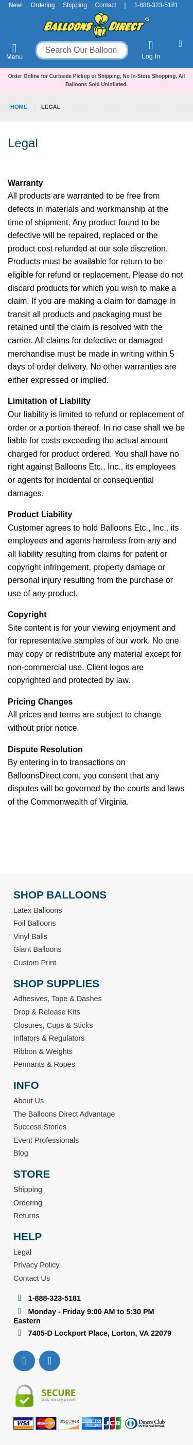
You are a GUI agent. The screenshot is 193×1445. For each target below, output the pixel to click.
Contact (105, 5)
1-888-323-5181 (156, 5)
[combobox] (82, 50)
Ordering (43, 5)
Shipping (75, 5)
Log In (151, 49)
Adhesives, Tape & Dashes (57, 998)
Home (19, 107)
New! (16, 5)
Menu (14, 51)
